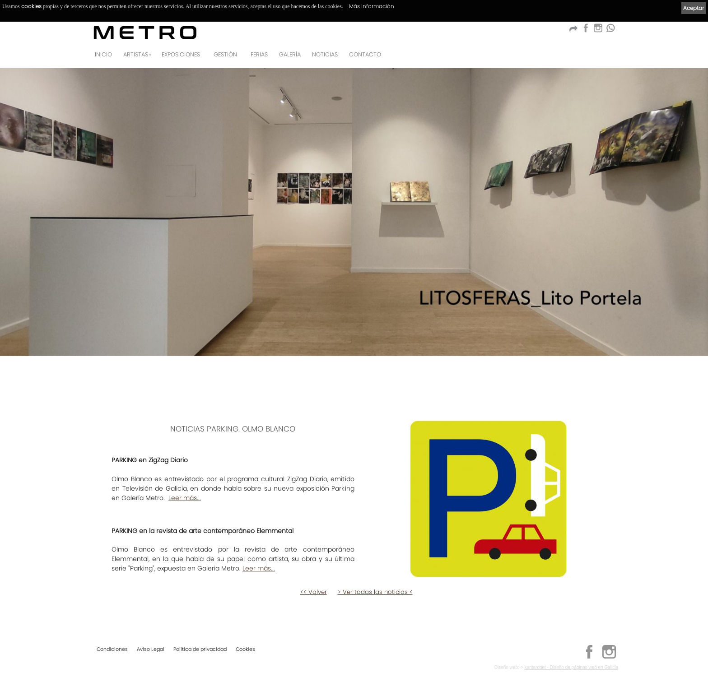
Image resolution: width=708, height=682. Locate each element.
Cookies (245, 648)
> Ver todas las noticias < (375, 592)
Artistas (135, 54)
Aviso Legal (150, 648)
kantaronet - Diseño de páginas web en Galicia (571, 666)
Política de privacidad (200, 648)
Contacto (365, 54)
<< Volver (313, 592)
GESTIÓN (225, 54)
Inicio (103, 54)
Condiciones (112, 648)
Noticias (325, 54)
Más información (371, 6)
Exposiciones (181, 54)
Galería (290, 54)
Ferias (259, 54)
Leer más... (184, 497)
